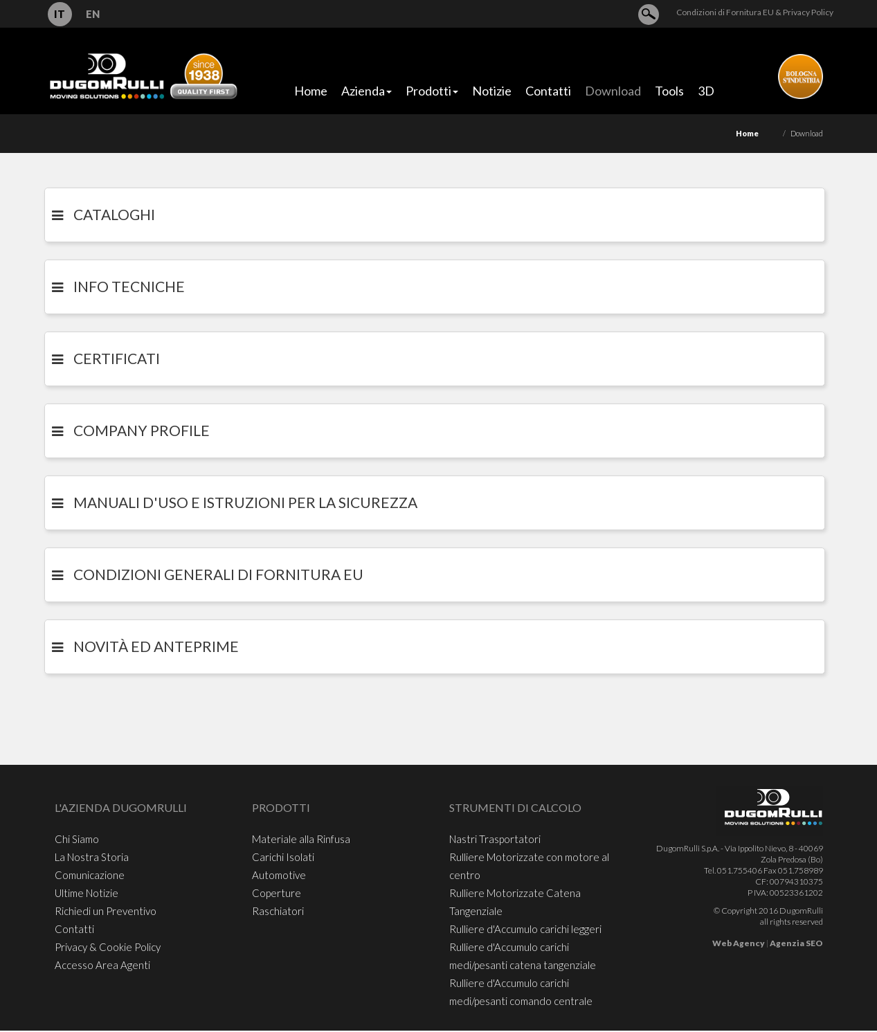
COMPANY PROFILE (141, 430)
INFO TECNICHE (129, 286)
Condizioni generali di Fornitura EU (218, 574)
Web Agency (738, 943)
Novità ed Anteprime (156, 646)
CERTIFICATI (116, 358)
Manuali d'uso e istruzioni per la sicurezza (245, 502)
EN (93, 14)
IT (59, 14)
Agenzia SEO (796, 943)
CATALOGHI (114, 214)
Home (747, 133)
